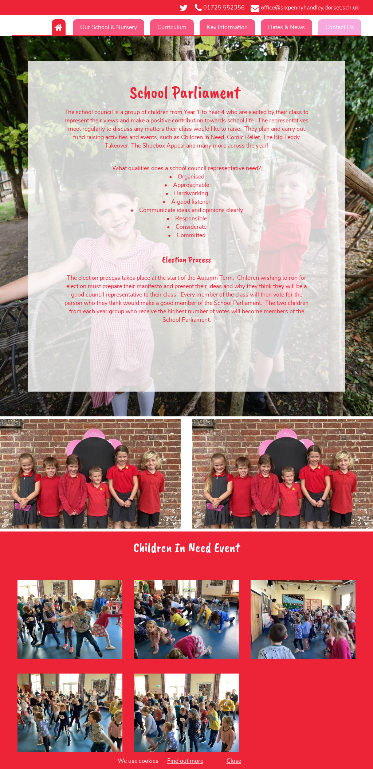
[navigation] (186, 27)
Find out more (185, 761)
